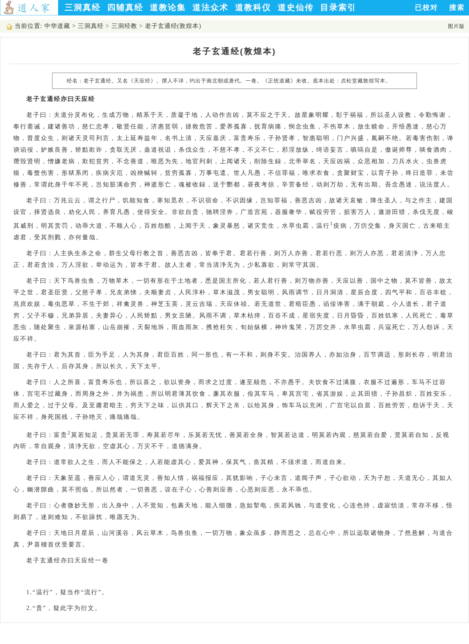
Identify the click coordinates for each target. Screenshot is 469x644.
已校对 (426, 7)
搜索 (457, 7)
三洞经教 (124, 26)
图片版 (456, 26)
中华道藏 (57, 26)
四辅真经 (125, 7)
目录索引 (338, 7)
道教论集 (168, 7)
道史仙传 (296, 7)
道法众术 (210, 7)
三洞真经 (83, 7)
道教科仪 (253, 7)
